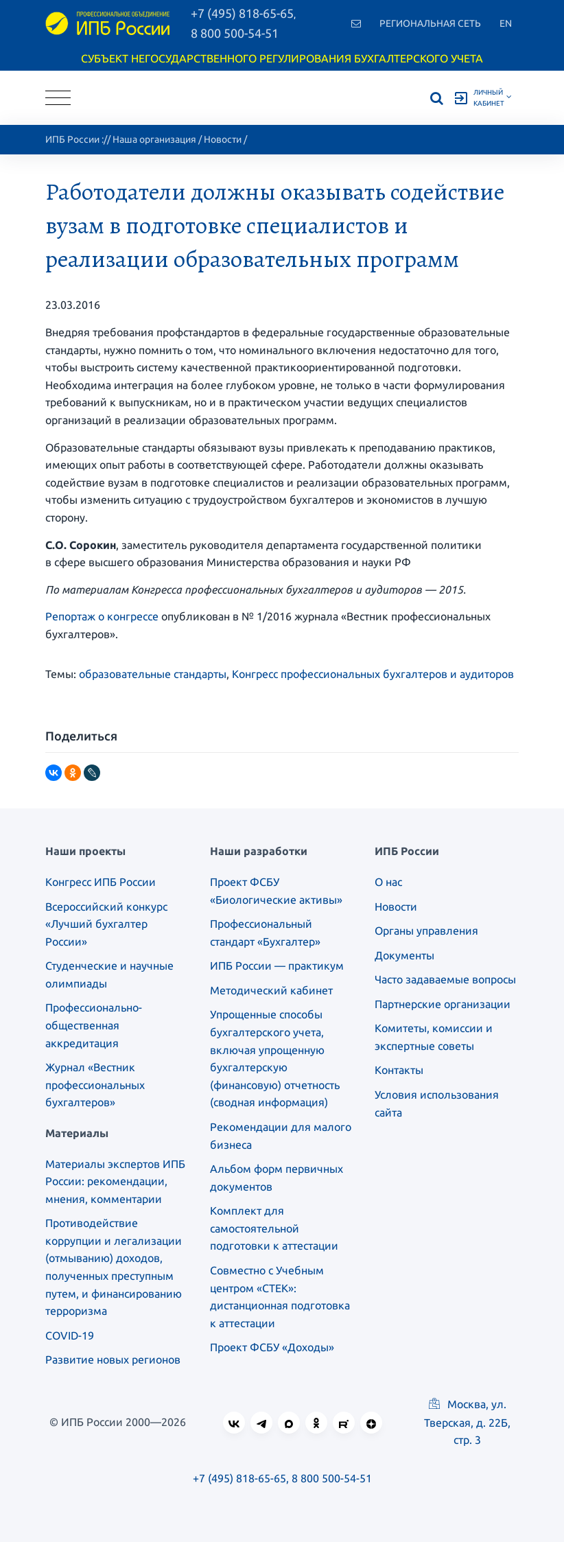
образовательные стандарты (152, 674)
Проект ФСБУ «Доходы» (272, 1347)
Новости (223, 139)
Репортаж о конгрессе (101, 616)
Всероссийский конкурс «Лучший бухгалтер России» (106, 924)
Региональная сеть (430, 23)
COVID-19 (69, 1335)
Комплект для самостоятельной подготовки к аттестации (274, 1228)
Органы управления (426, 930)
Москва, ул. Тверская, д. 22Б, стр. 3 (467, 1422)
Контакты (399, 1070)
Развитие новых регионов (112, 1359)
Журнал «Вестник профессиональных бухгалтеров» (95, 1084)
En (506, 23)
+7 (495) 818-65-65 (239, 1478)
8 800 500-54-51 (235, 33)
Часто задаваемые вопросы (445, 979)
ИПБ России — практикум (277, 965)
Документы (404, 955)
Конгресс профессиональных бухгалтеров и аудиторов (373, 674)
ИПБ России (72, 139)
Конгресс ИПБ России (100, 882)
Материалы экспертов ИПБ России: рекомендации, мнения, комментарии (115, 1181)
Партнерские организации (442, 1004)
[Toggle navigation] (58, 98)
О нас (388, 882)
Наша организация (154, 139)
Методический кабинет (271, 990)
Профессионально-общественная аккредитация (93, 1025)
